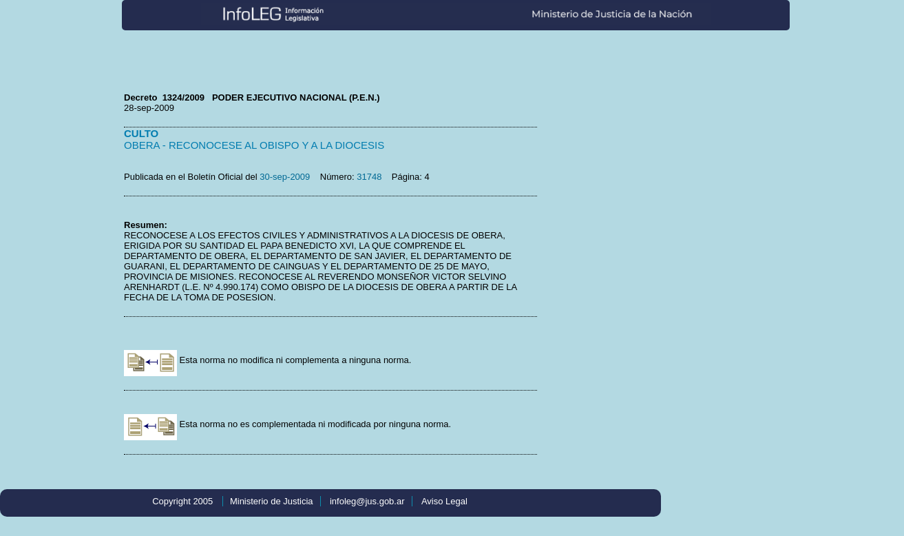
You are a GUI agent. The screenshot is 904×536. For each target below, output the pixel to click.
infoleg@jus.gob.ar (367, 501)
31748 (369, 177)
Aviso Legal (444, 501)
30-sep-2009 (285, 177)
